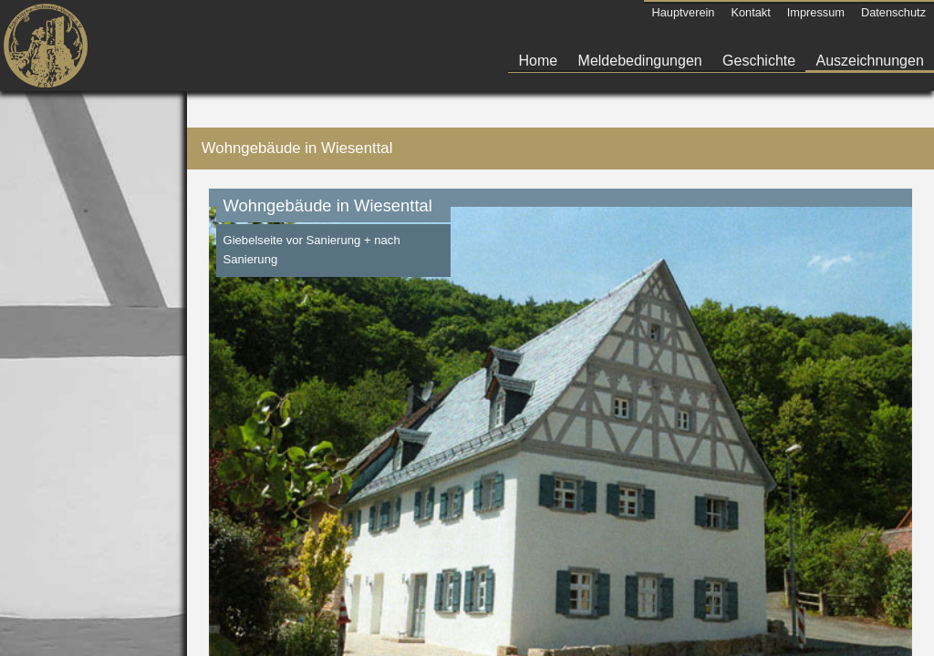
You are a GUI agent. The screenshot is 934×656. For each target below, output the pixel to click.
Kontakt (750, 12)
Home (538, 60)
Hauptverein (682, 12)
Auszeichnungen (870, 60)
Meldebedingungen (640, 60)
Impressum (816, 12)
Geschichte (758, 60)
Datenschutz (893, 12)
